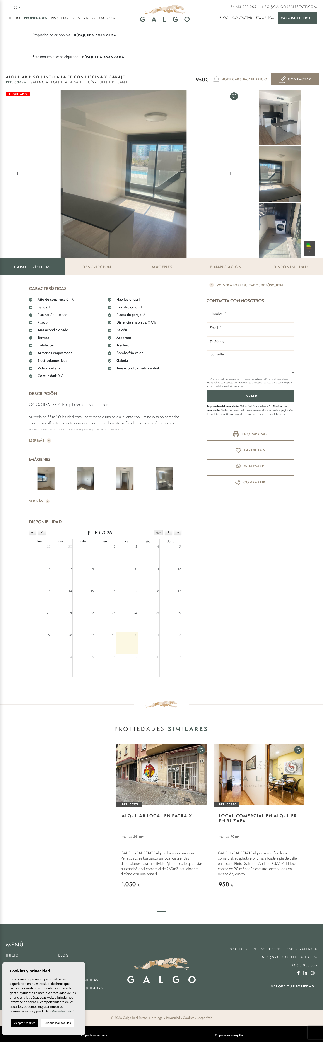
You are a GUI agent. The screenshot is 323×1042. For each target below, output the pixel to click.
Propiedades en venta (94, 1035)
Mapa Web (204, 1018)
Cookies (188, 1018)
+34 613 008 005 (242, 7)
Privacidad (173, 1018)
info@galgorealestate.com (289, 7)
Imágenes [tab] (161, 266)
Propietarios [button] (62, 18)
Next (232, 173)
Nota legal (156, 1018)
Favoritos (265, 17)
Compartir (250, 482)
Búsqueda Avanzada (95, 35)
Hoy (158, 532)
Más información (64, 1011)
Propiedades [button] (35, 18)
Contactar (242, 17)
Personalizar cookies (57, 1023)
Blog (224, 17)
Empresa (107, 18)
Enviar (250, 396)
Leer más (40, 440)
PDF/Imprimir (250, 434)
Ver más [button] (39, 501)
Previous (14, 173)
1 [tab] (161, 911)
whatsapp (250, 466)
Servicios (86, 18)
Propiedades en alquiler (229, 1035)
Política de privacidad (224, 382)
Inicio (14, 18)
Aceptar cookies (24, 1023)
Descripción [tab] (96, 266)
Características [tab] (32, 266)
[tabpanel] (161, 822)
